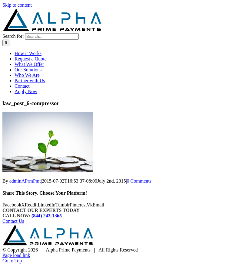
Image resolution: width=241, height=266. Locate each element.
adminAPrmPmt (25, 180)
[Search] (5, 43)
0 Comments (139, 180)
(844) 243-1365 (46, 215)
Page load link (16, 255)
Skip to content (17, 5)
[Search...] (52, 36)
